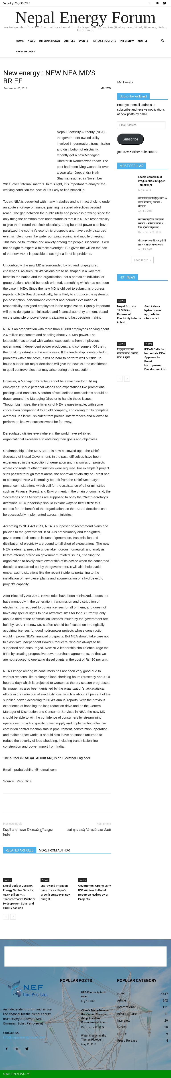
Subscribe (130, 139)
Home (20, 40)
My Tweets (125, 82)
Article (69, 40)
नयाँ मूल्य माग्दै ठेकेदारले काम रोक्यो (89, 830)
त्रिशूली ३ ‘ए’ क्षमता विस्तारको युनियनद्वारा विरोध (28, 832)
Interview (127, 40)
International (49, 40)
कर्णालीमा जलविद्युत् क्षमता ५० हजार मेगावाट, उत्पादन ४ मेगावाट (152, 202)
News (31, 40)
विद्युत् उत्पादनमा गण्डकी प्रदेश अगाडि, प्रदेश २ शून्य (127, 353)
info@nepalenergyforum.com (24, 1037)
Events (83, 40)
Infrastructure (104, 40)
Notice (142, 40)
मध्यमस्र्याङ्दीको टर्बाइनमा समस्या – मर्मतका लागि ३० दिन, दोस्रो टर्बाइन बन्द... (151, 223)
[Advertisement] (57, 117)
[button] (162, 41)
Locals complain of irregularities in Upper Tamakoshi (151, 181)
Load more (142, 260)
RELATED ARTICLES (20, 850)
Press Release (25, 51)
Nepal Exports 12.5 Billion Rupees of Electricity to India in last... (129, 314)
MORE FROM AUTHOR (54, 850)
